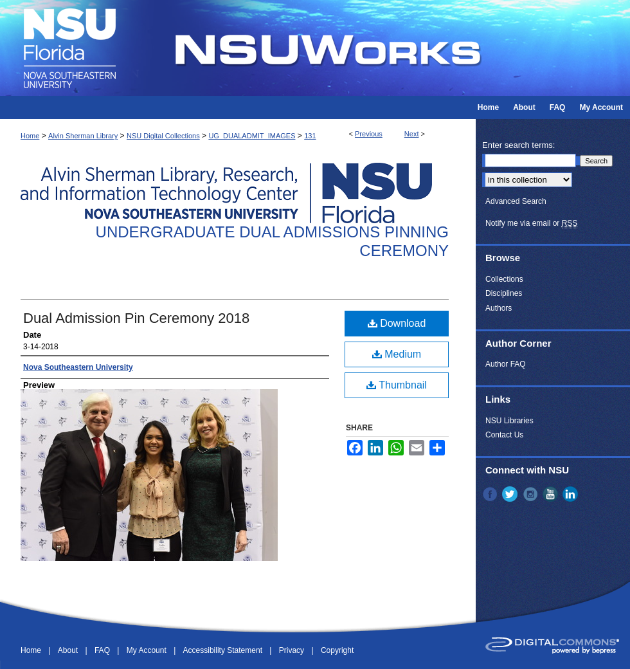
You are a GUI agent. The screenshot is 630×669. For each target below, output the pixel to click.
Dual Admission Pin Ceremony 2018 (136, 318)
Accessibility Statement (224, 650)
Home (30, 136)
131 (310, 136)
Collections (504, 279)
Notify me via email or (531, 223)
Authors (498, 308)
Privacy (293, 650)
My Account (147, 650)
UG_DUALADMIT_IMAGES (251, 136)
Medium (396, 354)
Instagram (532, 494)
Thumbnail (396, 385)
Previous (368, 134)
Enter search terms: (518, 145)
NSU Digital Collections (163, 136)
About (69, 650)
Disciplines (503, 293)
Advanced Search (515, 201)
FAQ (103, 650)
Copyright (337, 650)
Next (411, 134)
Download (397, 323)
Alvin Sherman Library (83, 136)
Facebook (491, 494)
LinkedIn (571, 494)
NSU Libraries (509, 420)
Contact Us (504, 434)
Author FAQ (505, 364)
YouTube (552, 494)
